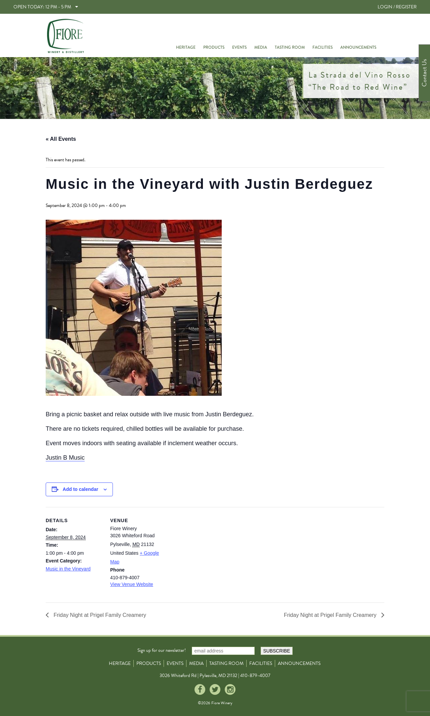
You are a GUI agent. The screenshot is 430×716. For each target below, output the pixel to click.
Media (260, 47)
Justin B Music (65, 457)
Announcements (358, 47)
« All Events (61, 139)
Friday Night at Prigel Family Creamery (99, 615)
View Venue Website (131, 584)
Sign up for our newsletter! (161, 650)
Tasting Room (290, 47)
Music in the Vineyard (68, 569)
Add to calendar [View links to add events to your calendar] (80, 489)
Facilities (322, 47)
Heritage (186, 47)
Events (239, 47)
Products (213, 47)
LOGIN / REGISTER (397, 6)
